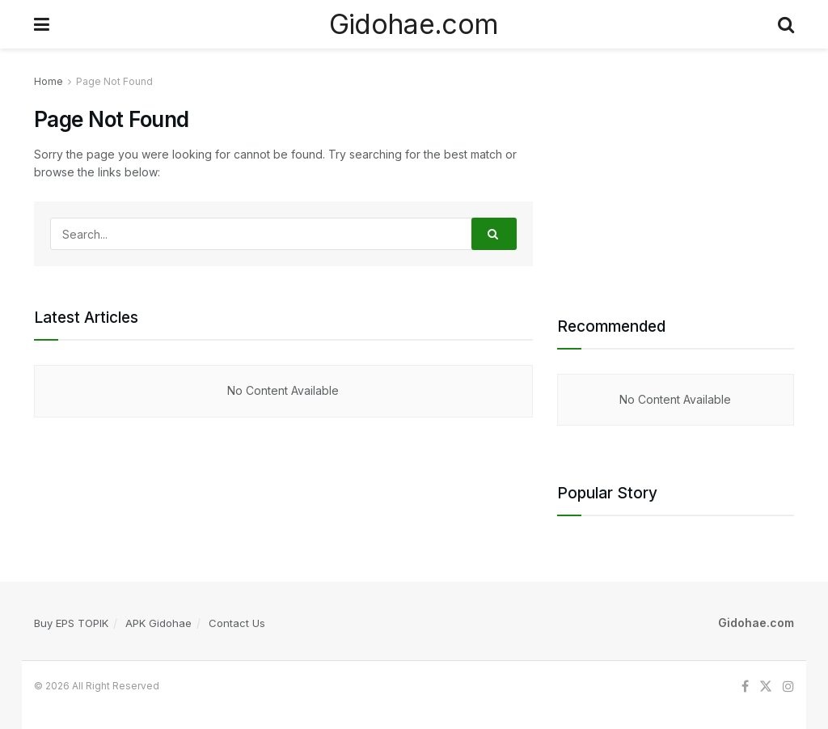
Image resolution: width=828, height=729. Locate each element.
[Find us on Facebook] (745, 686)
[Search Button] (786, 24)
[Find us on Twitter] (765, 686)
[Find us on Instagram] (788, 686)
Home (48, 81)
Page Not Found (114, 81)
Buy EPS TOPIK (71, 623)
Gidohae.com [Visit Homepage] (414, 24)
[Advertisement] (675, 174)
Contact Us (237, 623)
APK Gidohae (158, 623)
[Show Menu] (41, 24)
